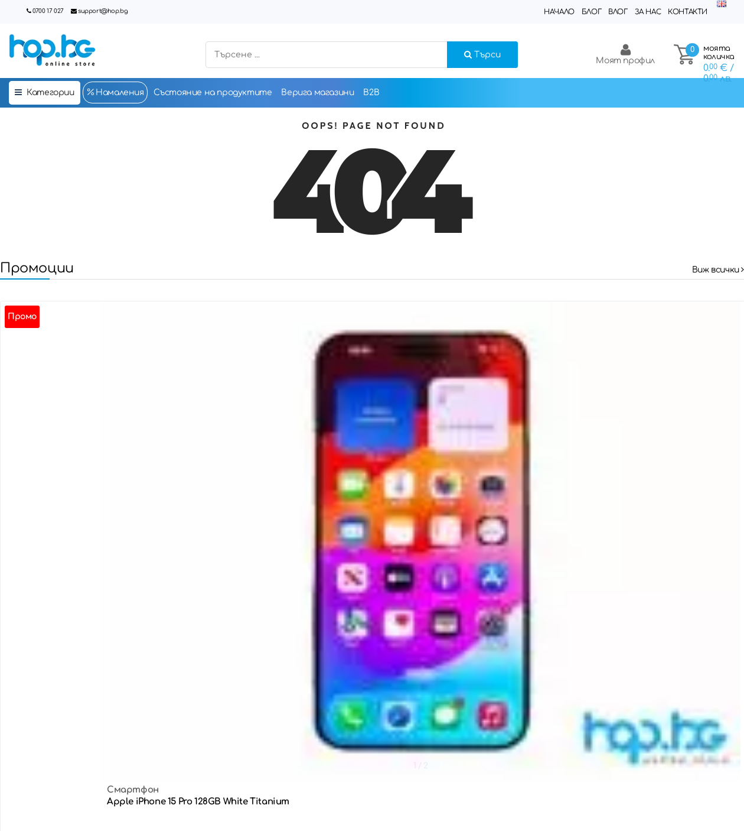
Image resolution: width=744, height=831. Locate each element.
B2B (371, 92)
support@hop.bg (103, 11)
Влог (617, 12)
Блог (591, 12)
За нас (648, 12)
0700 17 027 (48, 11)
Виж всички (718, 269)
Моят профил (625, 54)
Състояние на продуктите (213, 92)
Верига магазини (317, 92)
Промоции (37, 268)
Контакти (687, 12)
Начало (559, 12)
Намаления (115, 92)
